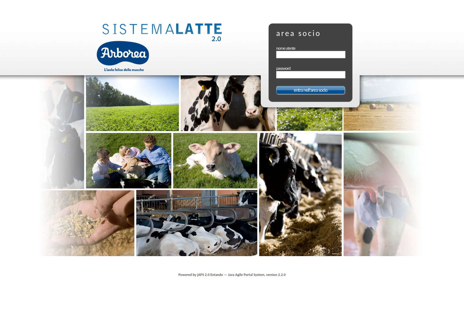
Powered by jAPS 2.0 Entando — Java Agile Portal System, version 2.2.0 (232, 275)
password (283, 68)
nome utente (285, 48)
